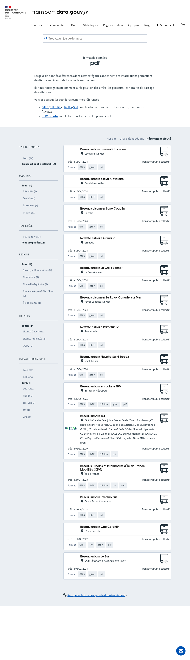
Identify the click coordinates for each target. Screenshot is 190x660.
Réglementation (113, 25)
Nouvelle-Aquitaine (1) (35, 284)
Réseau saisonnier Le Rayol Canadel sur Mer (110, 297)
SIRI (75, 107)
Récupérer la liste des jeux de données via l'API (96, 595)
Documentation (56, 25)
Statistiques (90, 25)
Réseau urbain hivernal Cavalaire (103, 149)
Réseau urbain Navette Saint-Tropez (104, 357)
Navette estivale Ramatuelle (99, 327)
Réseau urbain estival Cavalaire (102, 179)
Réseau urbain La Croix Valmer (101, 268)
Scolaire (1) (29, 198)
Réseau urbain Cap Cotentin (99, 527)
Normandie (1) (31, 277)
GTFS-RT (55, 107)
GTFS (45, 107)
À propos (133, 25)
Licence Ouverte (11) (34, 331)
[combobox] (95, 38)
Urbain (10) (29, 212)
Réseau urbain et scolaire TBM (101, 386)
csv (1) (26, 409)
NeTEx (68, 107)
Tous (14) (28, 158)
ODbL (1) (27, 345)
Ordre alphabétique (131, 138)
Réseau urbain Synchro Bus (98, 497)
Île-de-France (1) (32, 302)
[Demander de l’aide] (181, 651)
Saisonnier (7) (30, 205)
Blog (146, 25)
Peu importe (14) (32, 236)
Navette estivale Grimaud (97, 238)
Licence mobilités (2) (34, 338)
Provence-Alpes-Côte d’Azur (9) (38, 293)
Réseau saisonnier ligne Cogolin (102, 208)
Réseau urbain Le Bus (94, 556)
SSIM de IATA (50, 116)
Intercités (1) (30, 191)
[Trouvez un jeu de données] (95, 38)
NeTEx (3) (28, 395)
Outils (75, 25)
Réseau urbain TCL (92, 416)
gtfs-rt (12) (28, 388)
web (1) (27, 417)
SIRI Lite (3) (29, 402)
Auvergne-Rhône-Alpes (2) (37, 270)
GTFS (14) (28, 377)
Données (36, 25)
